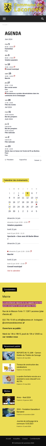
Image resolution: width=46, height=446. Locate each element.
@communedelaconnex (13, 323)
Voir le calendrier (13, 271)
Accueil (4, 25)
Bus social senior (11, 87)
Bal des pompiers (11, 117)
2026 (32, 443)
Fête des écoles (10, 105)
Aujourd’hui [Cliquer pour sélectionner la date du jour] (23, 160)
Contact (25, 439)
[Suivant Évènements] (37, 160)
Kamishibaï (9, 49)
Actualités (16, 439)
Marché (7, 78)
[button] (4, 18)
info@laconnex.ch (25, 320)
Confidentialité (35, 439)
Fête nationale (10, 133)
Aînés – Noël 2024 (24, 397)
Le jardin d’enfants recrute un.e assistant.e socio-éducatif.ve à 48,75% (29, 378)
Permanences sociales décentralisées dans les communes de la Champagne (22, 94)
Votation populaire (11, 60)
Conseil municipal (12, 69)
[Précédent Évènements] (9, 160)
